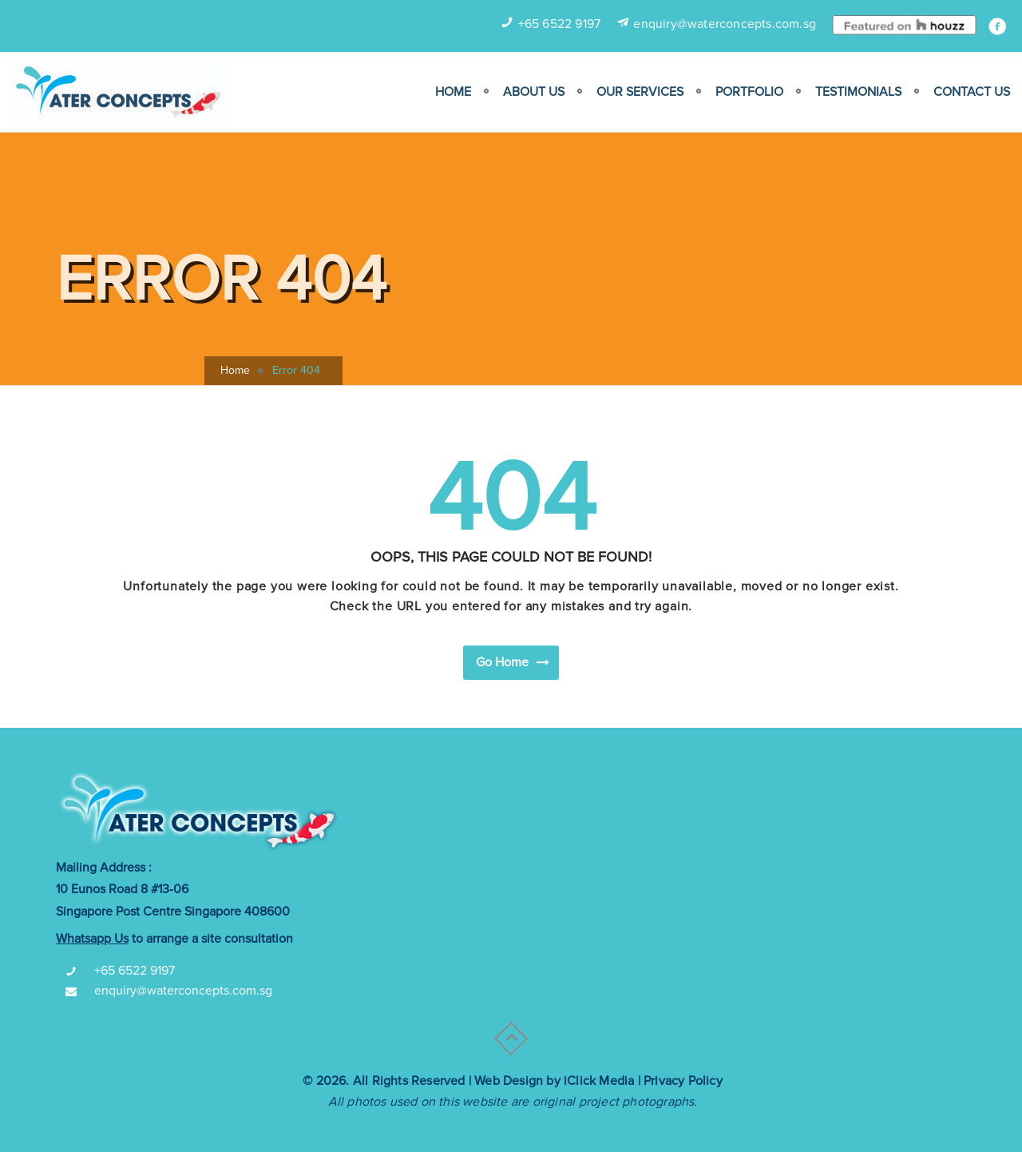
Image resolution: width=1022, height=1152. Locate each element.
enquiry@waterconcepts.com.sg (724, 24)
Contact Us (971, 92)
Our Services (639, 92)
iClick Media (599, 1081)
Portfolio (749, 92)
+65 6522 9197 (559, 24)
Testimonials (858, 92)
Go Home (513, 661)
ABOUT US (533, 92)
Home (453, 92)
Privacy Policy (683, 1081)
